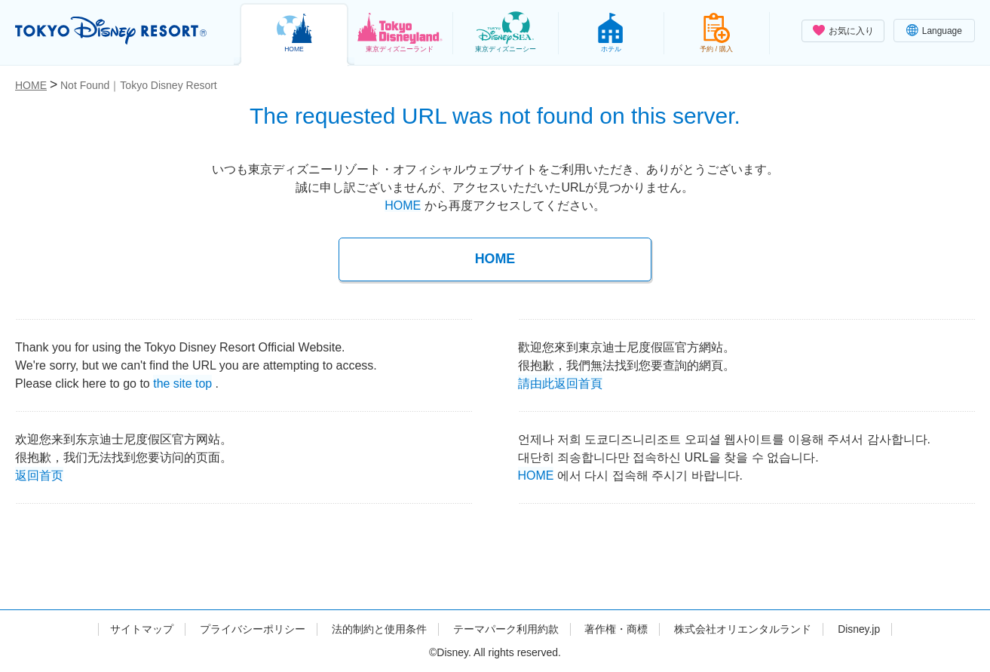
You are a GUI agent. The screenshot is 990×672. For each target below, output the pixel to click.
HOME (403, 205)
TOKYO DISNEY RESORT (112, 31)
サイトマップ (141, 629)
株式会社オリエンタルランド (742, 629)
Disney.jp (859, 629)
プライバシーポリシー (252, 629)
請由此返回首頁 (560, 382)
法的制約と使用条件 (378, 629)
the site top (182, 382)
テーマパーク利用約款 (505, 629)
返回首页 (39, 474)
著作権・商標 (616, 629)
